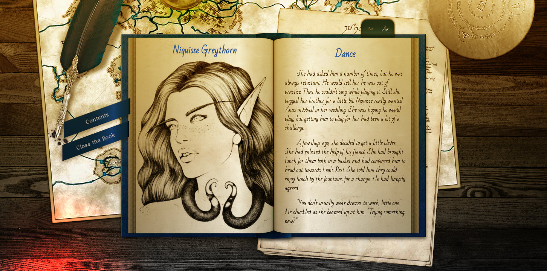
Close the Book (95, 141)
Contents (97, 118)
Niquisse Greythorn (205, 50)
